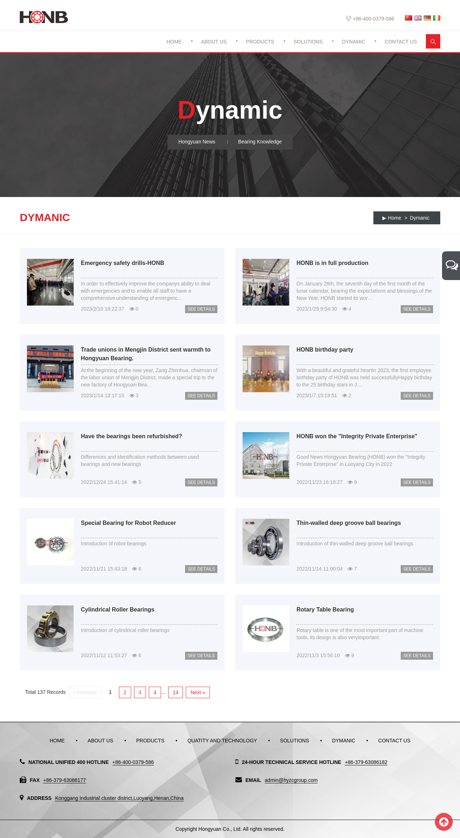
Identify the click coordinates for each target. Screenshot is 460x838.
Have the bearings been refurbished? (131, 436)
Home (173, 42)
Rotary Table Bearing (325, 609)
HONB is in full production (332, 263)
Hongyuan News (196, 142)
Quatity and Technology (222, 740)
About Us (213, 42)
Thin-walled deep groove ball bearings (348, 523)
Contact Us (401, 42)
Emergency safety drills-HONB (122, 263)
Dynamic (353, 42)
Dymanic (419, 218)
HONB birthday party (324, 350)
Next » (197, 692)
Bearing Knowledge (260, 142)
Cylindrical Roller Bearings (118, 609)
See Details (201, 309)
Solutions (308, 42)
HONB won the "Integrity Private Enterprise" (356, 436)
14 (176, 692)
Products (260, 42)
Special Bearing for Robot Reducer (128, 523)
